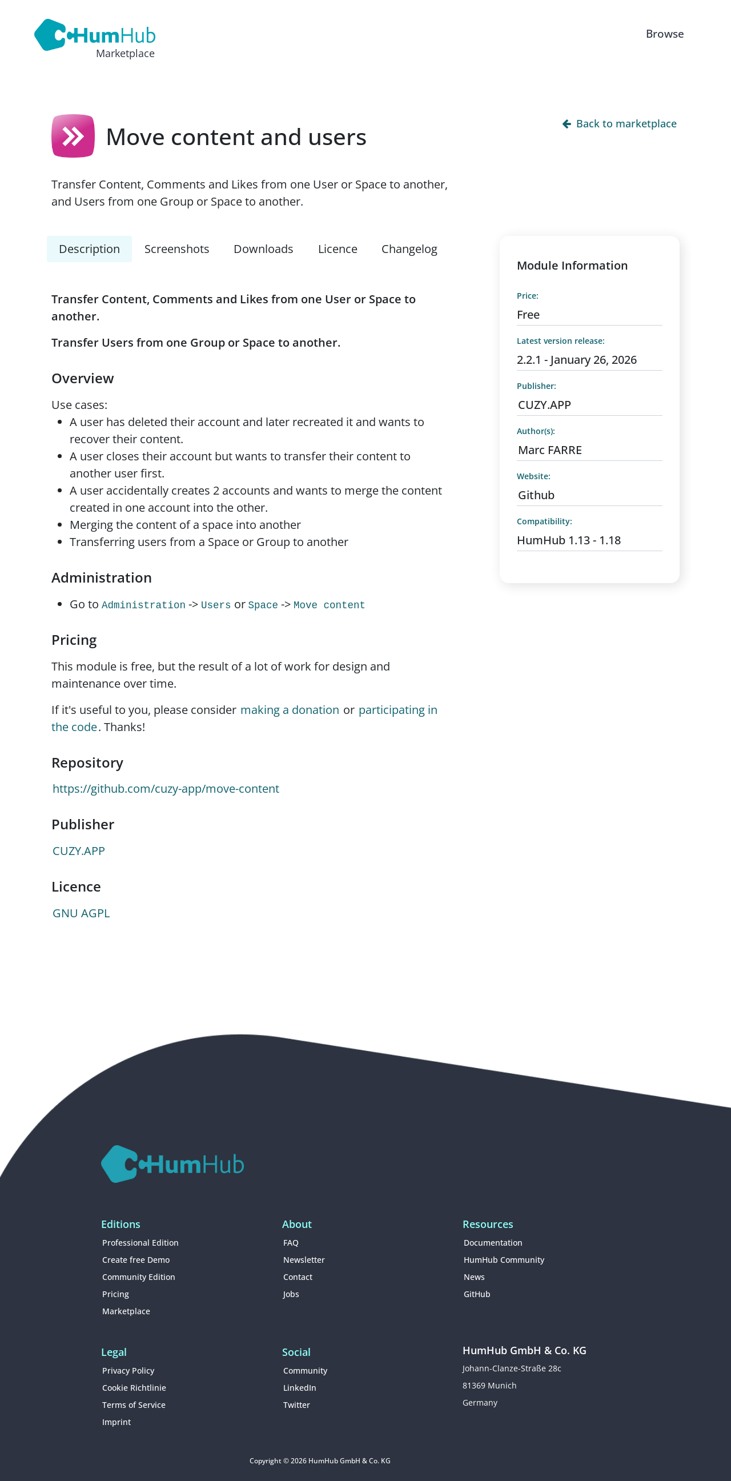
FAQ (291, 1242)
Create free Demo (136, 1259)
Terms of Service (134, 1404)
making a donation (289, 709)
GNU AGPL (81, 913)
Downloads (264, 248)
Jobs (291, 1294)
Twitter (296, 1404)
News (474, 1276)
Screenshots (177, 248)
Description (89, 248)
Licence (338, 248)
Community (305, 1370)
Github (536, 495)
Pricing (115, 1294)
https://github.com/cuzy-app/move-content (166, 788)
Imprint (116, 1421)
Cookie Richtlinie (134, 1387)
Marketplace (126, 1311)
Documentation (493, 1242)
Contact (297, 1276)
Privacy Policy (128, 1370)
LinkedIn (299, 1387)
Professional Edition (140, 1242)
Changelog (409, 248)
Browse (665, 33)
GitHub (477, 1294)
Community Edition (138, 1276)
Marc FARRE (550, 449)
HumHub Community (504, 1259)
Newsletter (304, 1259)
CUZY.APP (79, 850)
